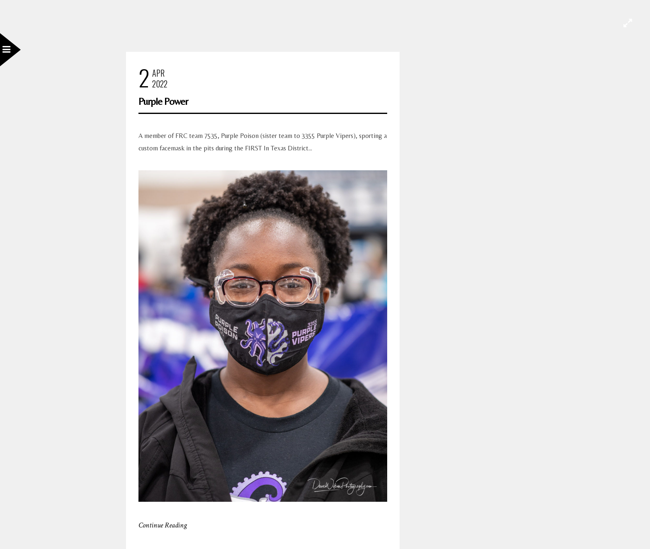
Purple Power (163, 101)
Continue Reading (162, 525)
